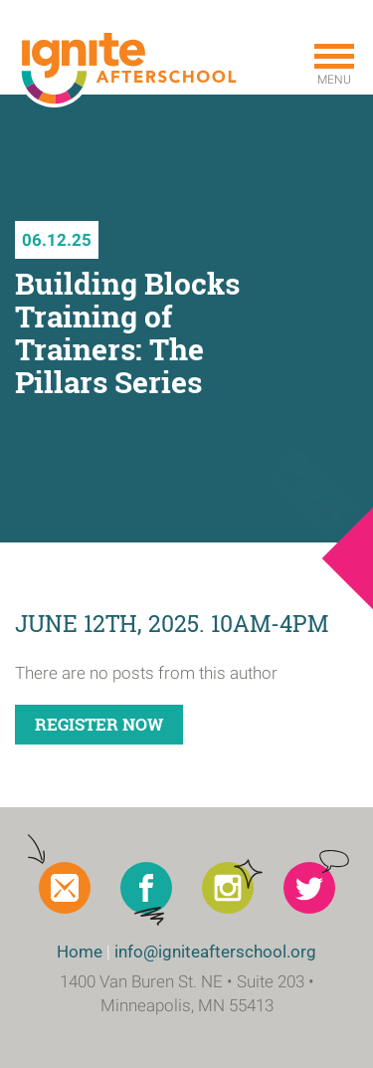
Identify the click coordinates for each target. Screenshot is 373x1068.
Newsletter (65, 888)
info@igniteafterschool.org (215, 951)
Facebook (146, 888)
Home (79, 951)
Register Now (99, 724)
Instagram (228, 888)
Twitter (309, 888)
